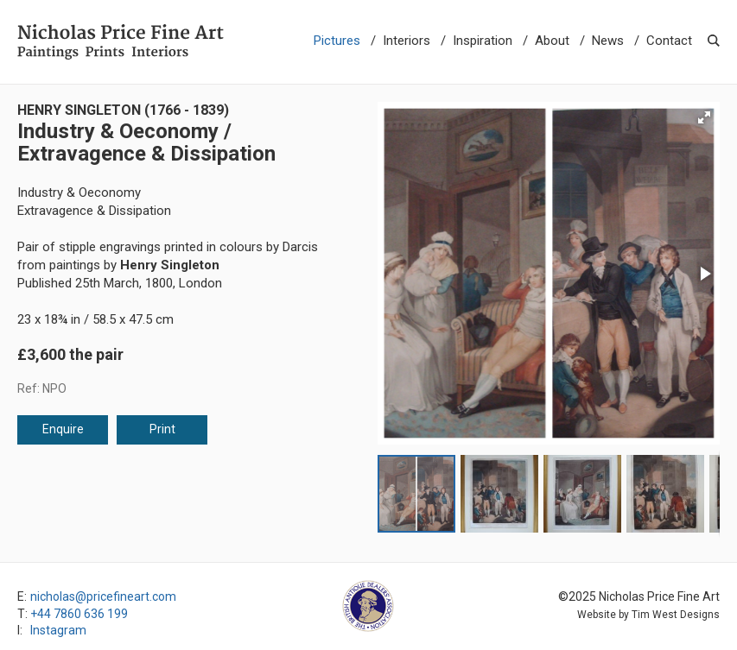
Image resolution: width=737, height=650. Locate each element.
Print (162, 429)
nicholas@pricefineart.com (103, 596)
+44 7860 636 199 (79, 614)
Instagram (58, 630)
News (608, 40)
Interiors (406, 40)
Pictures (337, 40)
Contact (669, 40)
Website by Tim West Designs (648, 615)
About (552, 40)
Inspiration (482, 40)
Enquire (63, 429)
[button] (704, 117)
